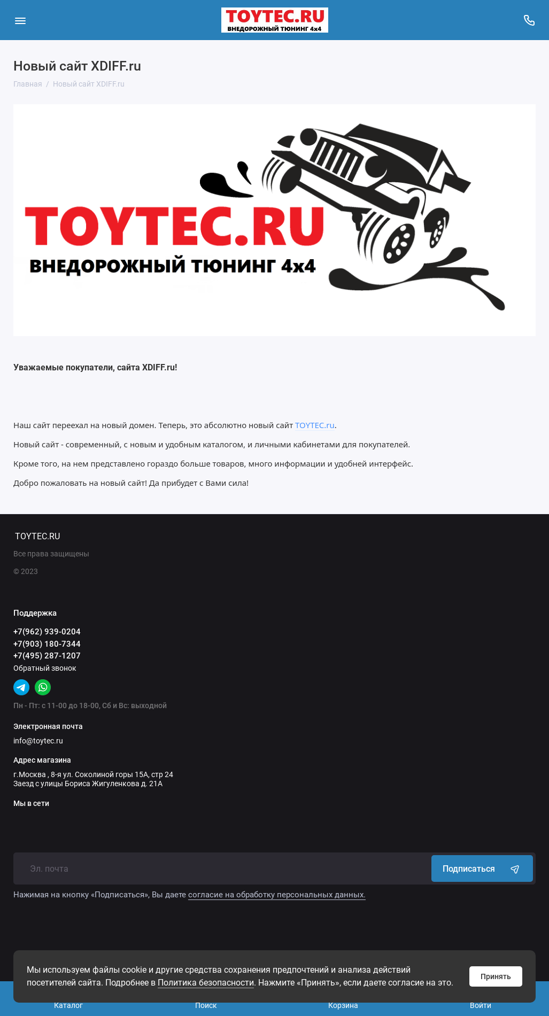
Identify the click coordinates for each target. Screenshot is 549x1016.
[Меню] (20, 20)
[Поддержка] (529, 20)
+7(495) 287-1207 (47, 656)
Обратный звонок (44, 668)
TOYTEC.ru (315, 425)
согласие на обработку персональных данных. (277, 894)
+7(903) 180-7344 (47, 644)
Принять (496, 976)
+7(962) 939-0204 (47, 632)
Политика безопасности (206, 983)
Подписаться (482, 868)
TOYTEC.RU (37, 536)
